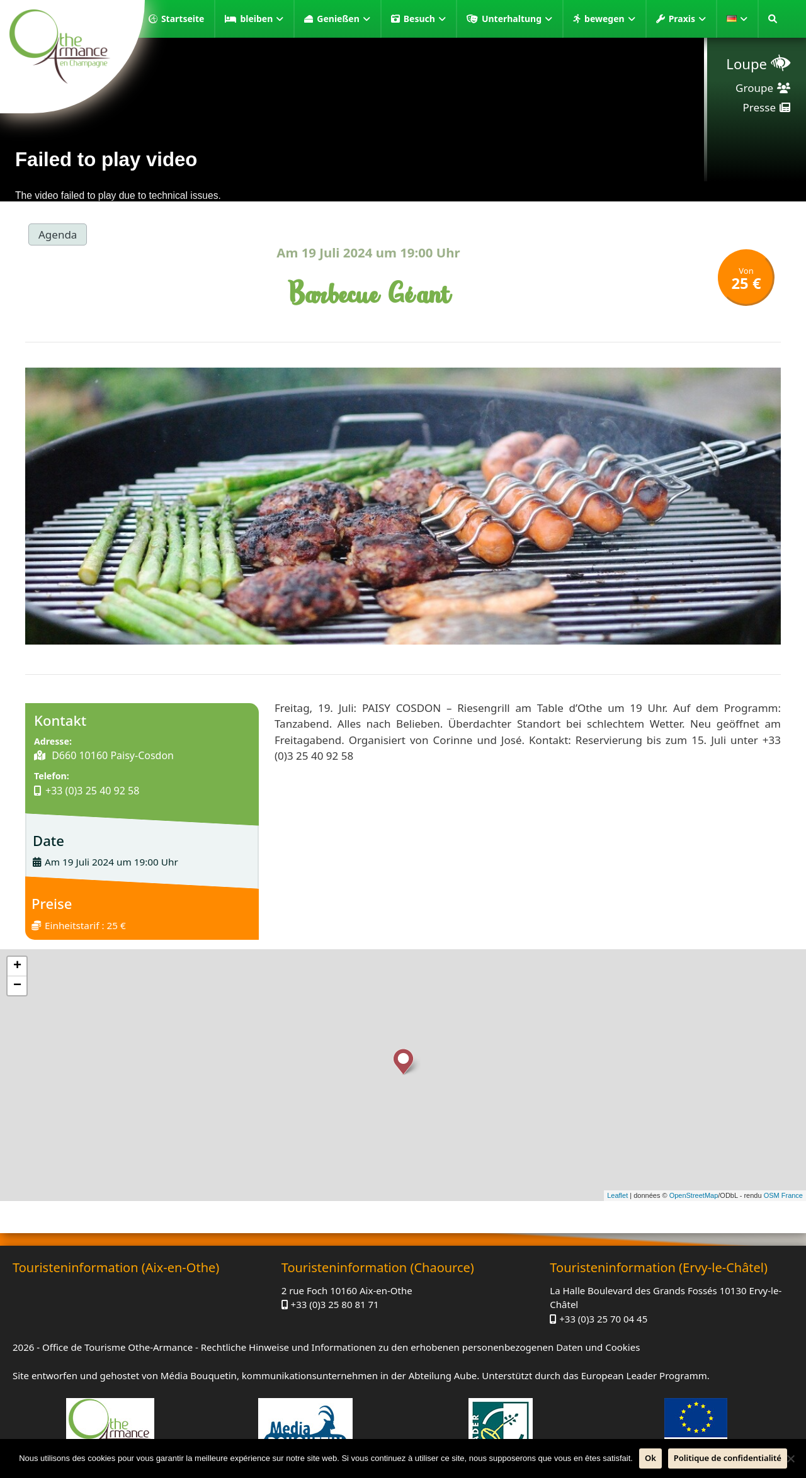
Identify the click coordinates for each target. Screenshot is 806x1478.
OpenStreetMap (693, 1195)
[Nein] (790, 1458)
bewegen (609, 19)
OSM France (783, 1195)
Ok (650, 1458)
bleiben (261, 19)
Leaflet (617, 1195)
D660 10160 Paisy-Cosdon (111, 755)
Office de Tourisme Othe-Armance (117, 1347)
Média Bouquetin (199, 1375)
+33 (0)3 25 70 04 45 (603, 1318)
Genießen (343, 19)
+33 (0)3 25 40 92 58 (92, 791)
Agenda (57, 234)
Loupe (746, 63)
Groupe (754, 88)
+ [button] (17, 966)
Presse (759, 107)
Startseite (183, 19)
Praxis (687, 19)
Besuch (425, 19)
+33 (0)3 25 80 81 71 (335, 1304)
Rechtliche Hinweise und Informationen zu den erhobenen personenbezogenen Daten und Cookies (420, 1347)
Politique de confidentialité (727, 1458)
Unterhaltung (517, 19)
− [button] (17, 985)
